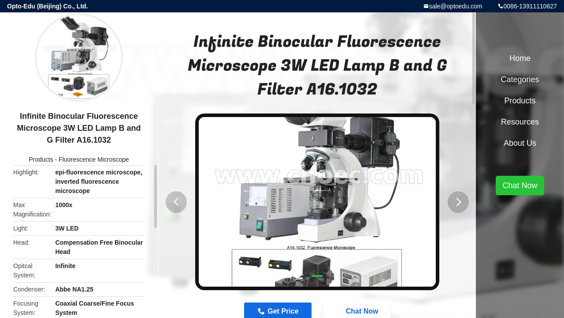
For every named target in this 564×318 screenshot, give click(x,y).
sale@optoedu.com (455, 6)
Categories (520, 79)
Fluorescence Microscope (94, 159)
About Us (520, 143)
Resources (520, 121)
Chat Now (519, 185)
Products (41, 159)
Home (520, 58)
